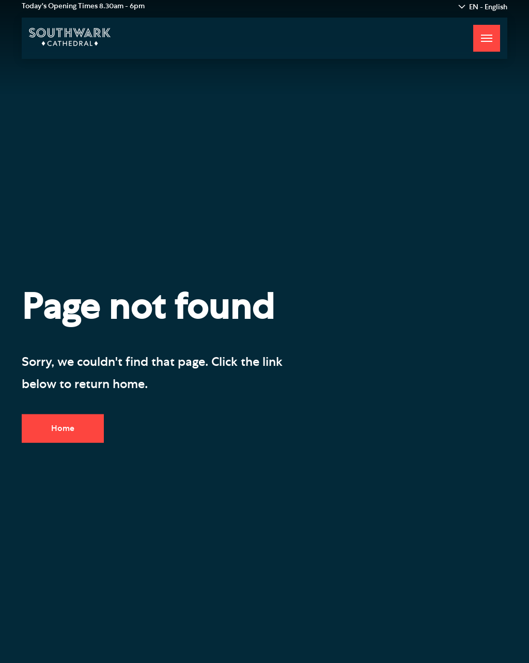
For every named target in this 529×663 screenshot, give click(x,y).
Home (62, 428)
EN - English (488, 7)
